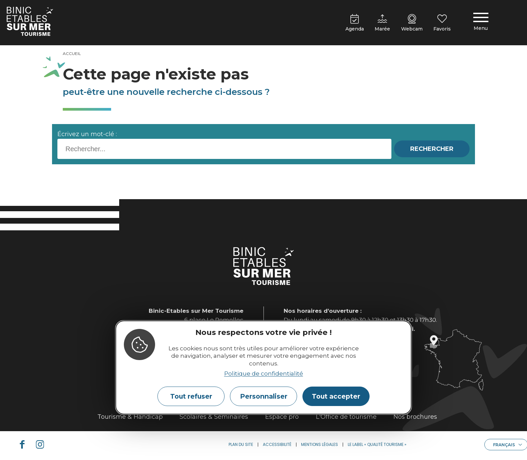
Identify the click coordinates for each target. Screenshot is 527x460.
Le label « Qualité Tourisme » (377, 444)
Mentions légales (319, 444)
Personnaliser (263, 396)
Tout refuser (191, 396)
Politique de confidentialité (263, 373)
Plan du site (241, 444)
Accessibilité (277, 444)
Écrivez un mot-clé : (87, 134)
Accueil (72, 53)
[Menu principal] (480, 23)
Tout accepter (336, 396)
